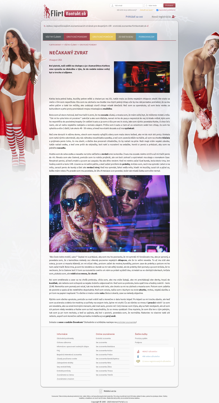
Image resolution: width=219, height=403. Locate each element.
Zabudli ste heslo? (146, 10)
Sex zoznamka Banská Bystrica (107, 358)
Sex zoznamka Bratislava (105, 346)
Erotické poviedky (77, 36)
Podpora (138, 342)
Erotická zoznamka (103, 338)
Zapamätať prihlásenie (167, 10)
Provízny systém (141, 338)
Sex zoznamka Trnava (104, 371)
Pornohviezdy (146, 36)
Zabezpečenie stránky (65, 363)
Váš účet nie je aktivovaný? (127, 10)
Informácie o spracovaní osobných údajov (73, 346)
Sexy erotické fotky (64, 367)
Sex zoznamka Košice (104, 350)
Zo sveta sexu (126, 36)
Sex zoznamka (101, 342)
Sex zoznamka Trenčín (104, 375)
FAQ (58, 350)
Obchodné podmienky (65, 338)
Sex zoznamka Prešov (104, 354)
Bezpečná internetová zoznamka (69, 354)
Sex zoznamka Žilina (104, 367)
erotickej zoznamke (126, 322)
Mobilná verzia (110, 391)
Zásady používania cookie (67, 358)
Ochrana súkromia (64, 342)
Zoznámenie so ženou (65, 375)
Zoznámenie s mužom (65, 379)
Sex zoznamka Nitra (103, 363)
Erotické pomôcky (103, 36)
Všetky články (53, 36)
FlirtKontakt (55, 44)
